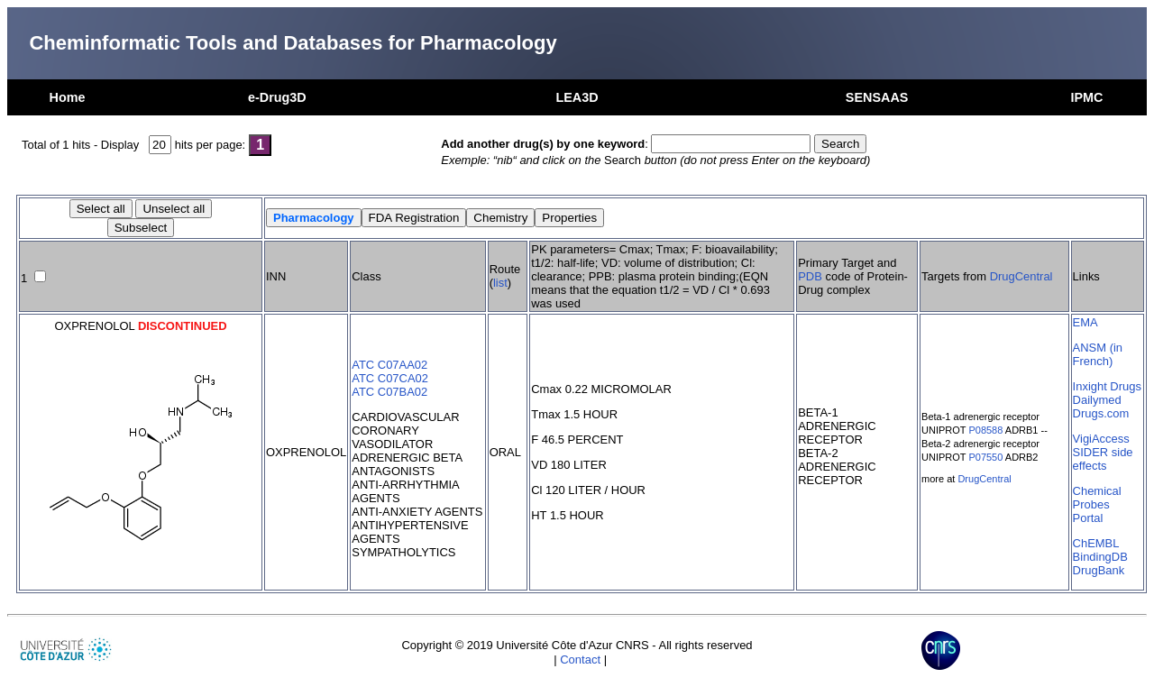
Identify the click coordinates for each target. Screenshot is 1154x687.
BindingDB (1100, 556)
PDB (810, 276)
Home (68, 97)
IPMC (1086, 97)
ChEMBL (1096, 543)
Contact (580, 659)
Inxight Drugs (1107, 386)
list (500, 282)
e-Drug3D (277, 97)
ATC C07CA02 (390, 378)
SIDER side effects (1103, 458)
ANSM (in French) (1097, 354)
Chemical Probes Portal (1097, 504)
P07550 (985, 457)
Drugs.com (1101, 413)
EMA (1085, 322)
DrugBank (1099, 570)
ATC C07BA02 (389, 391)
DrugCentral (1021, 276)
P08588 (985, 430)
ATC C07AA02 (389, 364)
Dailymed (1097, 400)
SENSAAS (877, 97)
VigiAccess (1101, 438)
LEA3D (576, 97)
